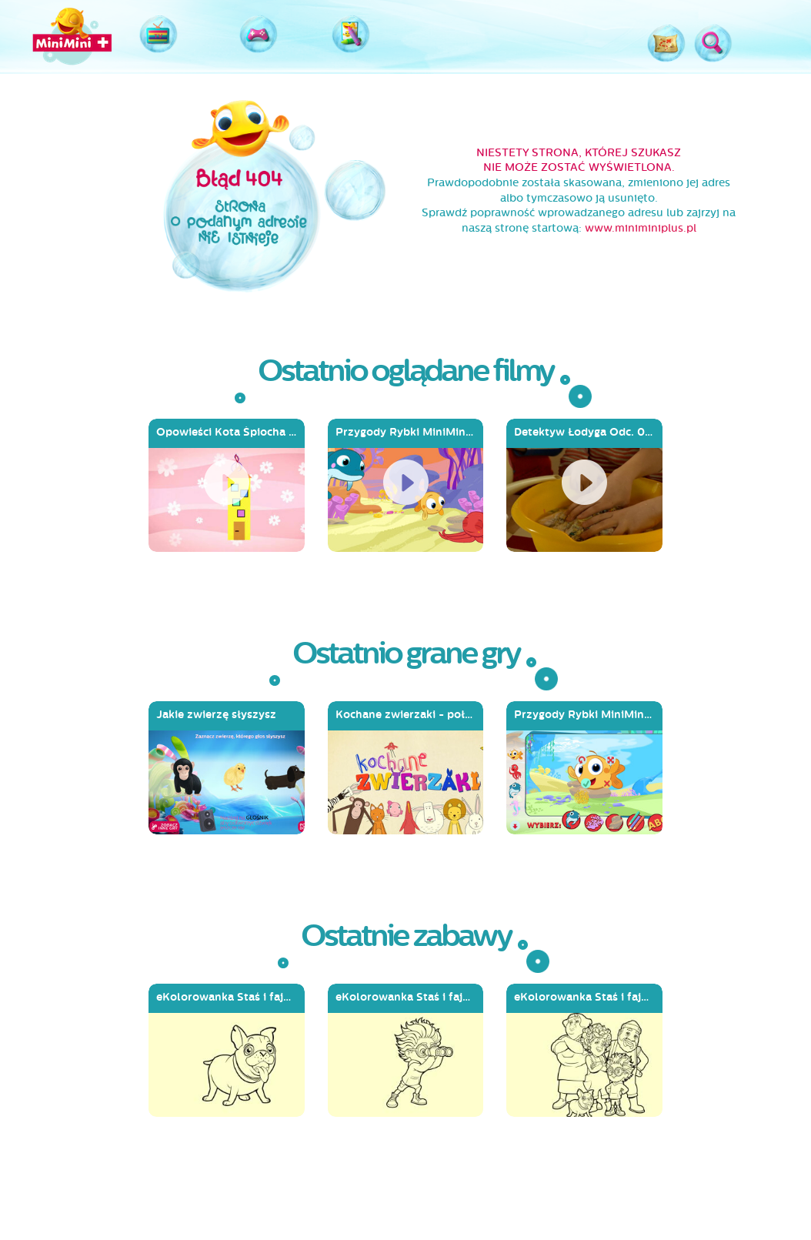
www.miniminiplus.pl (640, 228)
